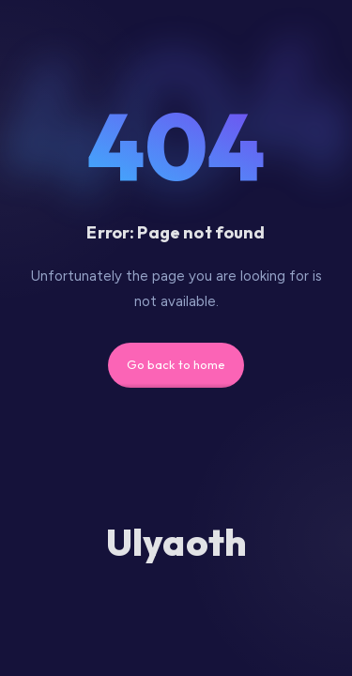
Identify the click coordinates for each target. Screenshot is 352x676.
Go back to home (176, 364)
